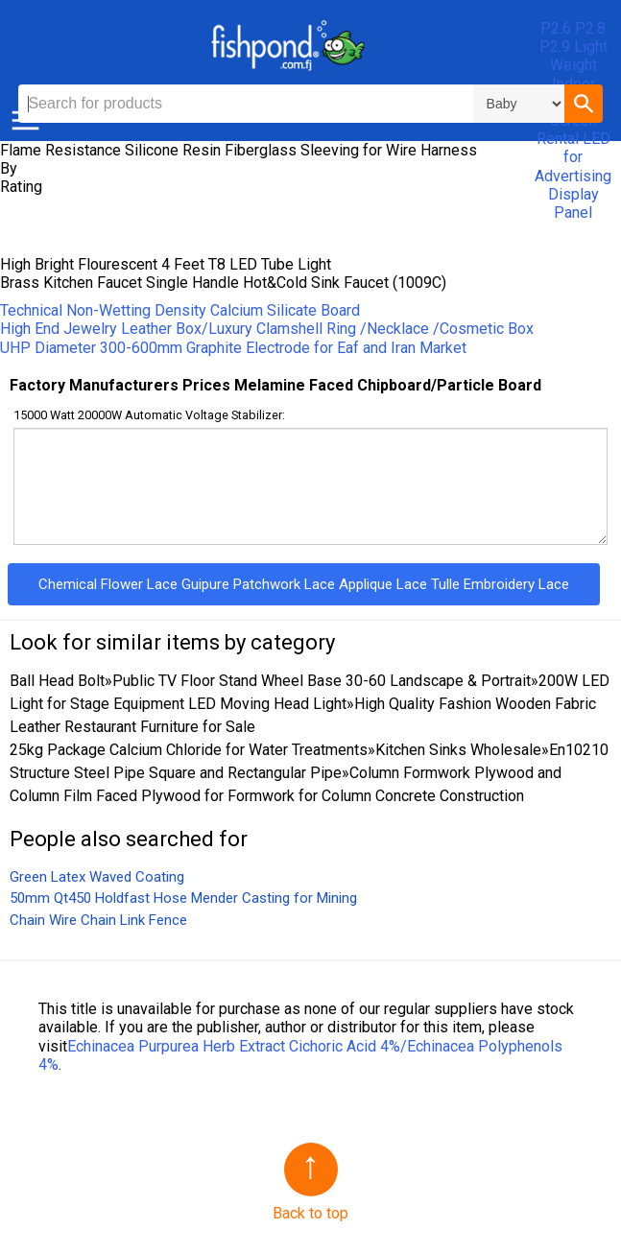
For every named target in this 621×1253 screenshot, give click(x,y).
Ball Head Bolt (57, 681)
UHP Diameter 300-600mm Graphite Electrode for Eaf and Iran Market (233, 348)
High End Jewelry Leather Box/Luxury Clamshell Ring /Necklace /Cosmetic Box (267, 328)
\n (518, 103)
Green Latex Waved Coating (97, 877)
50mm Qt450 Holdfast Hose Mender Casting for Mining (183, 898)
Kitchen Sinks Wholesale (458, 750)
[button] (583, 103)
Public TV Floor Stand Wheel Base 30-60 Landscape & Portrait (321, 681)
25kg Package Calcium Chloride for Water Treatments (189, 750)
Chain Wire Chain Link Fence (98, 920)
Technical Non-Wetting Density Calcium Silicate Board (180, 310)
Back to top (310, 1213)
